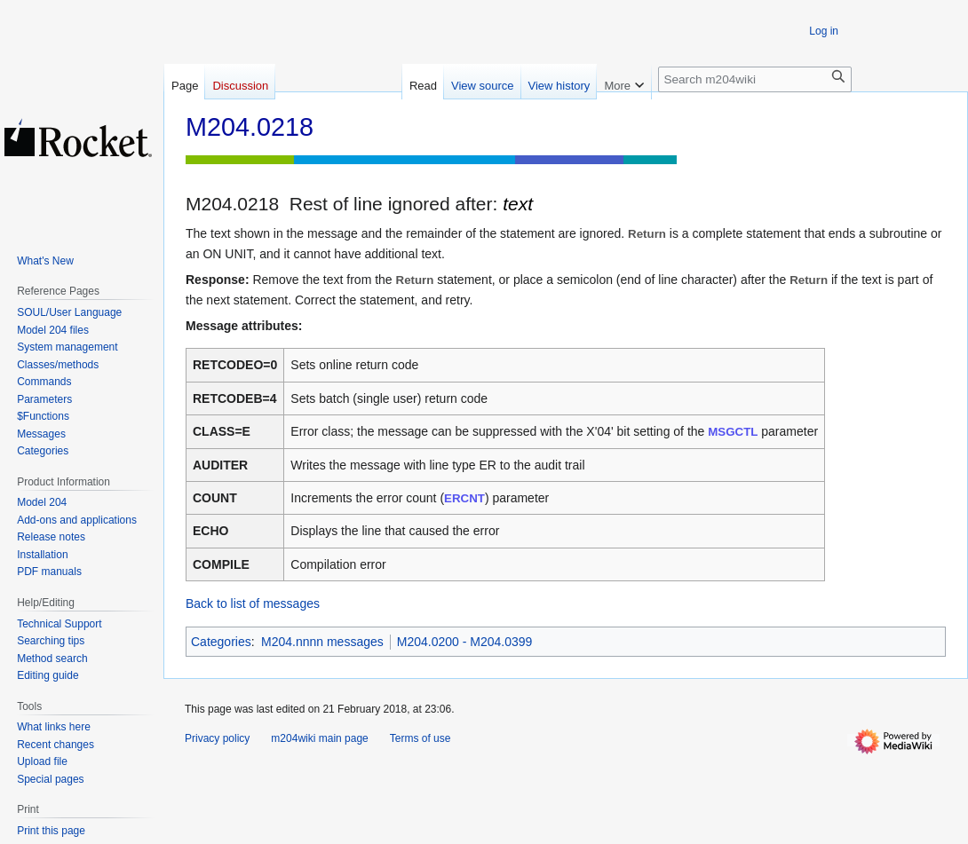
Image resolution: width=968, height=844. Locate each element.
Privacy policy (217, 738)
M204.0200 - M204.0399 (465, 642)
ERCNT (464, 498)
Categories (221, 642)
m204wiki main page (319, 738)
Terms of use (420, 738)
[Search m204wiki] (755, 79)
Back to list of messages (253, 603)
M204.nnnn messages (322, 642)
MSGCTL (733, 431)
